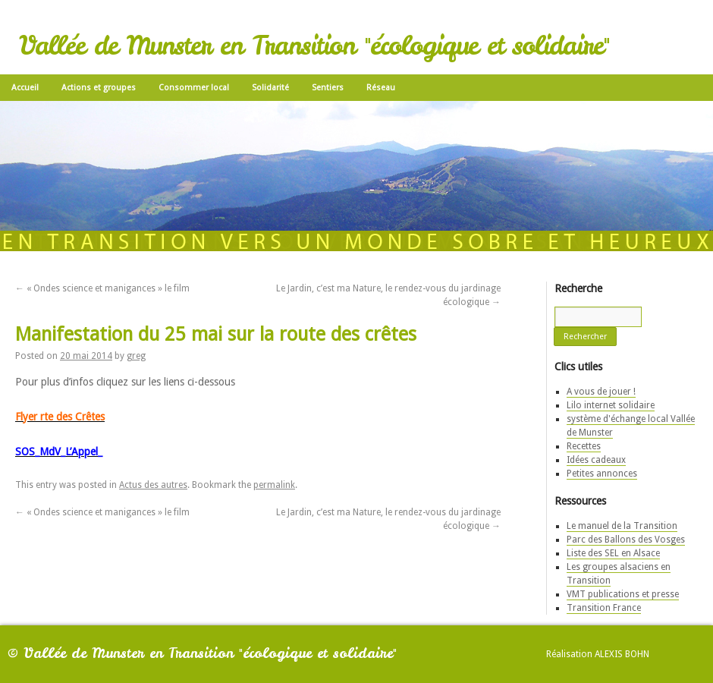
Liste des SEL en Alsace (613, 553)
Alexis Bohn (622, 654)
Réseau (380, 88)
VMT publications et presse (623, 594)
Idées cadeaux (596, 460)
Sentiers (328, 88)
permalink (274, 485)
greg (136, 356)
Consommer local (194, 88)
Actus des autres (153, 485)
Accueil (25, 88)
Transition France (604, 608)
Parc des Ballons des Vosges (626, 539)
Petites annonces (602, 473)
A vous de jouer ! (601, 391)
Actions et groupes (98, 88)
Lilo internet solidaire (611, 405)
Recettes (584, 446)
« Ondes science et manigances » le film (102, 288)
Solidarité (270, 88)
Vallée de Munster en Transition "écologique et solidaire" (314, 45)
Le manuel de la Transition (622, 526)
